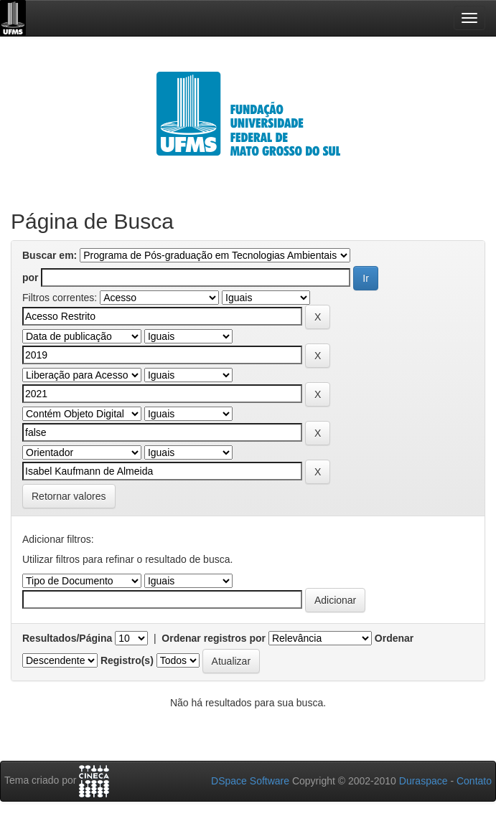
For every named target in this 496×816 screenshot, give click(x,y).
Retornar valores (69, 496)
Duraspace (423, 781)
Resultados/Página (67, 638)
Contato (474, 781)
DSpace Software (250, 781)
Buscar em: (49, 255)
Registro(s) (127, 660)
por (30, 277)
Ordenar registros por (214, 638)
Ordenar (394, 638)
